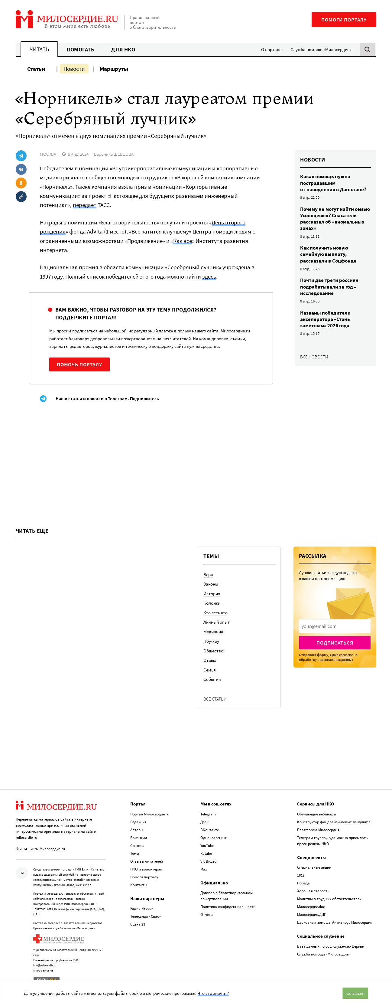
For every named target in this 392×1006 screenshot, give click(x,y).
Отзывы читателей (146, 861)
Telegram (208, 814)
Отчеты (206, 914)
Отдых (209, 660)
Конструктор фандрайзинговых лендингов (334, 822)
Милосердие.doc (311, 906)
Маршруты (114, 68)
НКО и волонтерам (146, 869)
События (212, 679)
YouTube (207, 845)
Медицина (213, 632)
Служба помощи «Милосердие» (320, 49)
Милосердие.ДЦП (311, 914)
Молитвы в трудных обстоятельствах (329, 898)
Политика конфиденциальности (227, 906)
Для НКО (123, 49)
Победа (303, 883)
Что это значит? (213, 993)
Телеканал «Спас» (145, 916)
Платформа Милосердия (318, 829)
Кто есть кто (215, 613)
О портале (271, 49)
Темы (134, 853)
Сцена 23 (137, 924)
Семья (209, 670)
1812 (300, 875)
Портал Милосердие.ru (149, 814)
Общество (213, 651)
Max (203, 869)
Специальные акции (314, 867)
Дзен (204, 822)
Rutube (206, 853)
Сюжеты (137, 845)
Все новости (314, 357)
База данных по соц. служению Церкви (330, 946)
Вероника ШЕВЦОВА (114, 154)
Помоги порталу (344, 19)
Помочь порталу (79, 364)
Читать (39, 49)
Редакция (138, 822)
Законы (210, 584)
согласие (346, 654)
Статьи (36, 68)
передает (84, 204)
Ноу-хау (211, 641)
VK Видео (208, 861)
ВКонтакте (209, 829)
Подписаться (334, 642)
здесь (209, 276)
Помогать (80, 49)
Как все (182, 240)
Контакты (138, 884)
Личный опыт (216, 622)
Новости (74, 68)
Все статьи (215, 699)
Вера (208, 574)
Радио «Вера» (142, 908)
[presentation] (335, 626)
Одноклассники (213, 837)
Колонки (211, 603)
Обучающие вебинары (316, 814)
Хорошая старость (313, 890)
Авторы (136, 829)
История (211, 593)
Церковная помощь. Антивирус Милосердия (334, 922)
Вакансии (138, 837)
